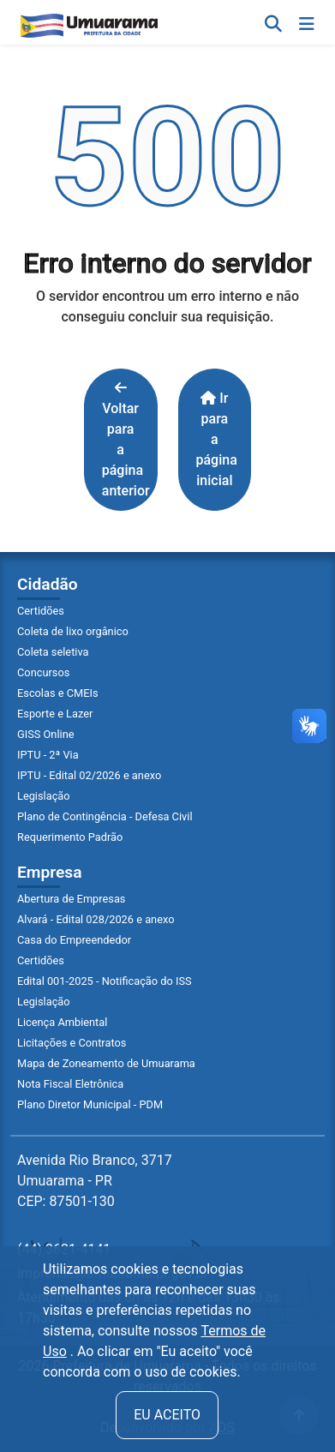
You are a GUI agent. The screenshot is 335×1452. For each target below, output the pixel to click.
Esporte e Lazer (55, 713)
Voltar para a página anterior (126, 440)
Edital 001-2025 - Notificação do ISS (104, 981)
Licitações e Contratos (71, 1042)
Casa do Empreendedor (74, 939)
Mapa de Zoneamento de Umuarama (106, 1063)
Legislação (43, 795)
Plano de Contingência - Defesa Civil (105, 816)
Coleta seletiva (53, 651)
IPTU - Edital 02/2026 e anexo (89, 775)
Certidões (40, 610)
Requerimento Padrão (70, 837)
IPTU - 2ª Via (48, 754)
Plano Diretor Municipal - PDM (90, 1104)
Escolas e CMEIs (58, 693)
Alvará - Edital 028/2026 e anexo (95, 919)
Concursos (43, 672)
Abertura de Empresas (71, 898)
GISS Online (46, 734)
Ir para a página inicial (216, 439)
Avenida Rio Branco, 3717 (94, 1180)
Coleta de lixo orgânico (73, 631)
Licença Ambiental (62, 1022)
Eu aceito (167, 1415)
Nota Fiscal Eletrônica (70, 1083)
